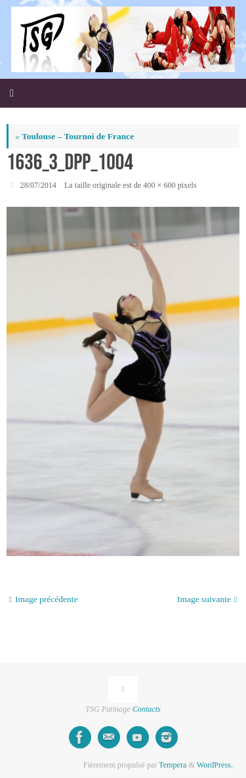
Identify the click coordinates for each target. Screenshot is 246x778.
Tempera (172, 764)
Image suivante (207, 599)
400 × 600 (159, 185)
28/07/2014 (38, 185)
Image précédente (43, 599)
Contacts (147, 709)
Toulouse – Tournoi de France (74, 136)
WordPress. (215, 764)
